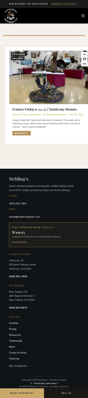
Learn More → (20, 242)
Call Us (66, 393)
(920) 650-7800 (17, 203)
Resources (15, 334)
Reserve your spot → (65, 4)
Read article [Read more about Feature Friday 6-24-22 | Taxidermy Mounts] (21, 133)
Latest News (17, 58)
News (12, 346)
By (54, 114)
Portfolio (13, 323)
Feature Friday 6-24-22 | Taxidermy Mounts (44, 109)
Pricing (12, 328)
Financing (14, 358)
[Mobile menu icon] (83, 16)
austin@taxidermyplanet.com (24, 216)
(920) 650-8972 (18, 307)
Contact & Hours (18, 352)
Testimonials (15, 340)
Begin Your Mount (22, 393)
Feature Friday (18, 54)
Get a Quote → (19, 366)
